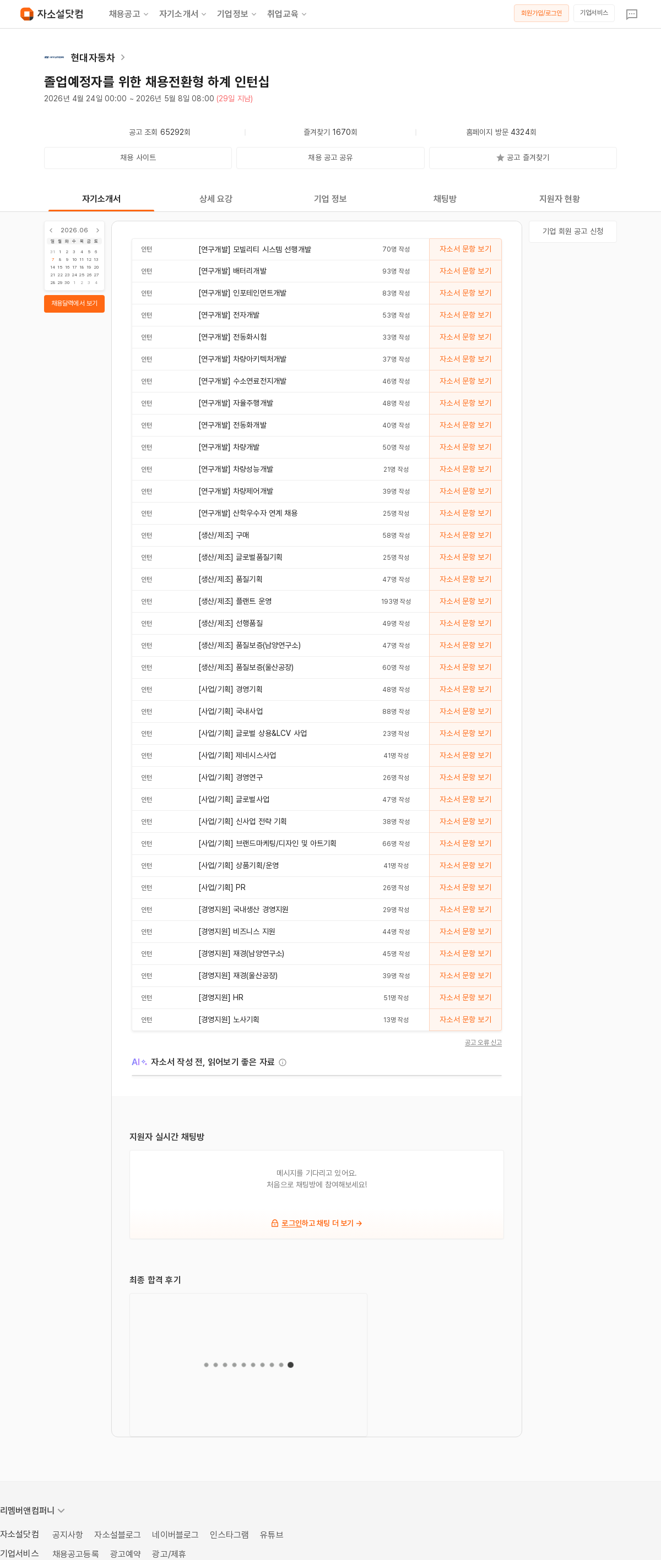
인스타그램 (229, 1535)
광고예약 (126, 1554)
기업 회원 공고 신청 (573, 231)
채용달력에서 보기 (74, 303)
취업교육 (287, 14)
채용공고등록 (75, 1554)
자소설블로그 (117, 1535)
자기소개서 (183, 14)
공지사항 (68, 1535)
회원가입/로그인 (541, 13)
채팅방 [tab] (445, 199)
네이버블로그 (175, 1535)
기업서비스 (594, 13)
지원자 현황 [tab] (560, 199)
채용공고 (129, 14)
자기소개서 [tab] (101, 199)
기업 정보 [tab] (331, 199)
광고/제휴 (169, 1554)
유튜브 (271, 1535)
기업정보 (237, 14)
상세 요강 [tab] (216, 199)
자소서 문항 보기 (465, 248)
